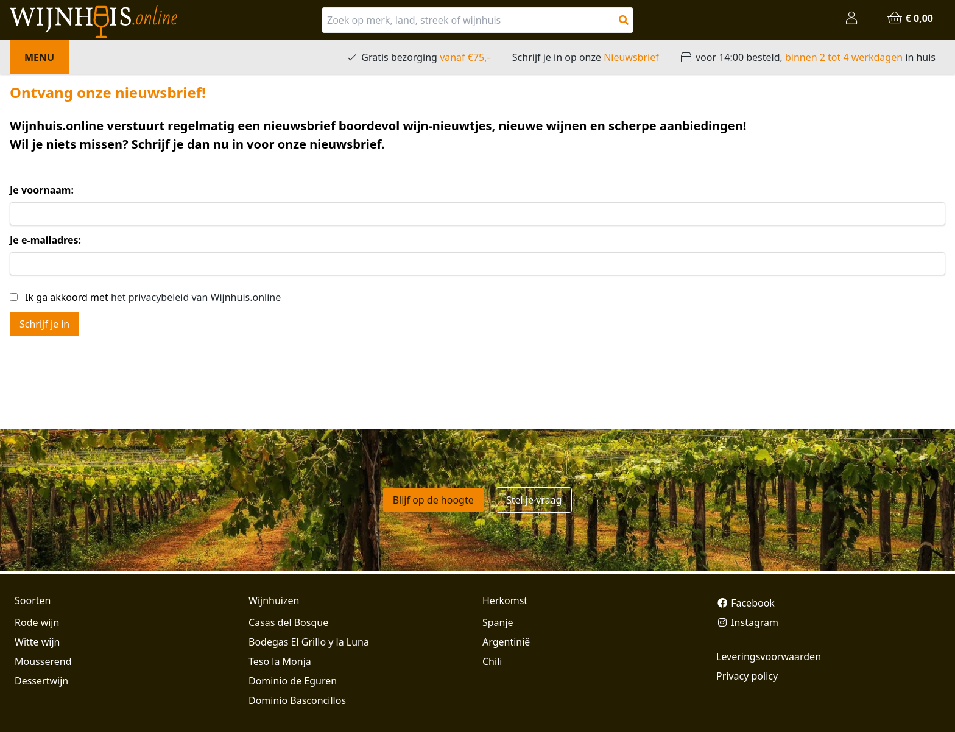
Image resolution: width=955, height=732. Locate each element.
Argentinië (506, 642)
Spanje (497, 622)
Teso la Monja (279, 661)
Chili (492, 661)
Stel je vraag (534, 500)
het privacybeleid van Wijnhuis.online (196, 297)
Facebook (745, 603)
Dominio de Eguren (292, 681)
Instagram (747, 622)
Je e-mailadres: (45, 240)
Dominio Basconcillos (297, 700)
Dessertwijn (41, 681)
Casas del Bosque (288, 622)
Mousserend (43, 661)
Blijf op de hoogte (433, 500)
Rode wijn (37, 622)
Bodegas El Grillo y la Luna (308, 642)
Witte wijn (37, 642)
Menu (39, 57)
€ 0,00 (910, 18)
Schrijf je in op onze (585, 57)
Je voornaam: (42, 190)
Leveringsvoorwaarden (768, 656)
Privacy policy (747, 676)
